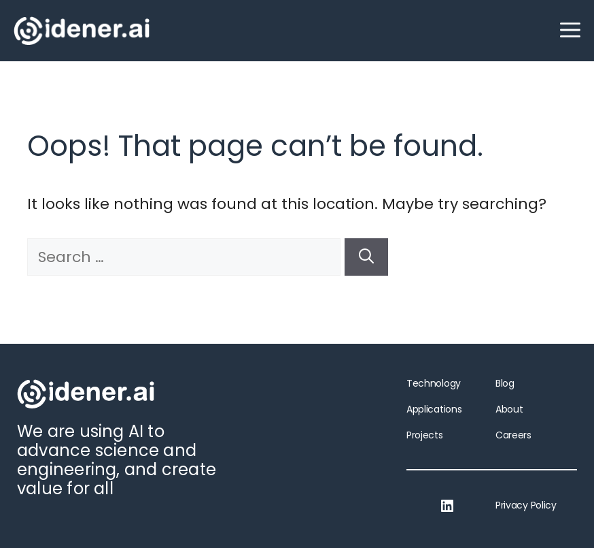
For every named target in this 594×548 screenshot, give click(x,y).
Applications (433, 409)
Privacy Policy (526, 505)
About (509, 409)
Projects (424, 435)
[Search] (366, 257)
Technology (433, 383)
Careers (513, 435)
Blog (504, 383)
